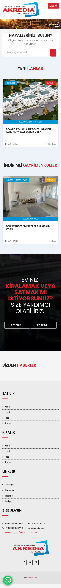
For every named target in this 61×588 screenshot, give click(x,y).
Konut (7, 407)
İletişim (8, 501)
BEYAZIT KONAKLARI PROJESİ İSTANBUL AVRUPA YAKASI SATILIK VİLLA (29, 130)
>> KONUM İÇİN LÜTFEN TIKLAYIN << (19, 532)
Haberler (9, 496)
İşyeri (7, 412)
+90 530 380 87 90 (14, 528)
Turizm (8, 423)
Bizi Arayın (42, 325)
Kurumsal (9, 490)
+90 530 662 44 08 (14, 523)
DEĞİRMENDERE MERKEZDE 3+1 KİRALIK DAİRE (28, 227)
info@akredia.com (36, 528)
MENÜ (53, 5)
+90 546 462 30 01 (36, 523)
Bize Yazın (16, 325)
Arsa (7, 418)
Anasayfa (9, 484)
